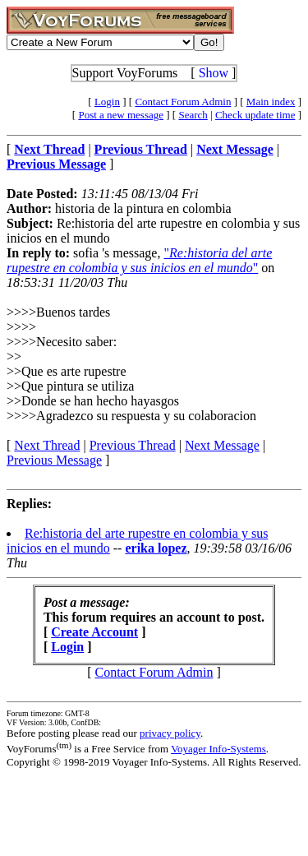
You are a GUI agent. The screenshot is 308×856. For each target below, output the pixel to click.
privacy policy (170, 733)
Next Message (222, 445)
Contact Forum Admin (183, 101)
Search (192, 115)
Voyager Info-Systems (218, 749)
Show (213, 73)
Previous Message (54, 460)
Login (107, 101)
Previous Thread (133, 445)
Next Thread (47, 445)
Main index (271, 101)
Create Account (94, 632)
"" (139, 260)
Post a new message (120, 115)
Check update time (255, 115)
